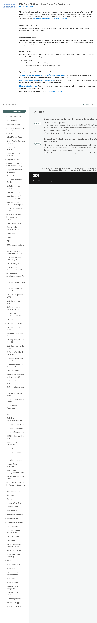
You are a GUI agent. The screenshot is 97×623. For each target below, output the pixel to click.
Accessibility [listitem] (74, 181)
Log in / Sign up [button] (86, 104)
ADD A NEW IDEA (14, 111)
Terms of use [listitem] (61, 181)
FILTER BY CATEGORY (12, 116)
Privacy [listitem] (49, 181)
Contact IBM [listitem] (37, 181)
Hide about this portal (26, 7)
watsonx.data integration (70, 133)
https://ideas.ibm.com (60, 19)
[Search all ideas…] (15, 104)
